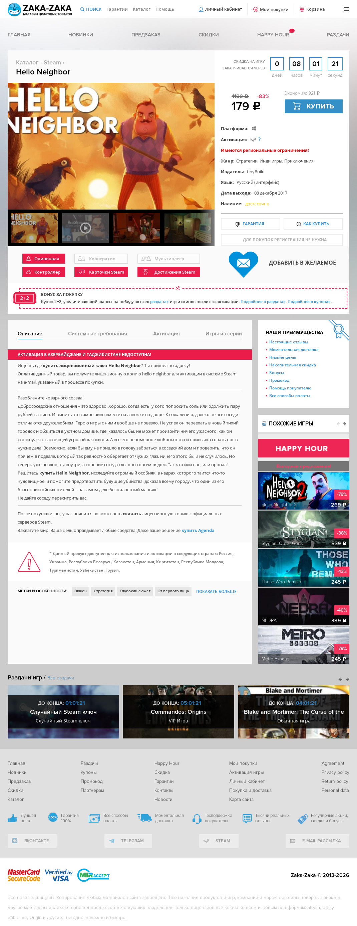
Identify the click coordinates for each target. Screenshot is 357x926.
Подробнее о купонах (309, 301)
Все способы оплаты (289, 395)
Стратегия (103, 591)
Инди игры (271, 161)
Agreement (333, 763)
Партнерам (92, 790)
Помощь (164, 9)
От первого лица (173, 591)
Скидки (209, 35)
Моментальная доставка (294, 349)
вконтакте (36, 841)
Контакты (163, 790)
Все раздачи (60, 678)
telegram (132, 841)
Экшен (80, 591)
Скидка (162, 772)
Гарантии (117, 9)
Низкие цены (282, 357)
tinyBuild (256, 172)
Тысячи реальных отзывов (272, 818)
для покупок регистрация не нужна (285, 240)
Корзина (315, 9)
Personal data (335, 790)
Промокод (279, 380)
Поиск (93, 9)
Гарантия (253, 224)
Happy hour (273, 35)
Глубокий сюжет (135, 591)
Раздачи (338, 35)
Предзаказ (145, 35)
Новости (163, 799)
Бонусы (276, 372)
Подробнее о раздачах (263, 301)
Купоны (89, 772)
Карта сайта (241, 799)
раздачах (159, 301)
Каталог (141, 9)
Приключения (299, 161)
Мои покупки (274, 9)
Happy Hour (166, 763)
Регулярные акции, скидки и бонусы (329, 818)
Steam (52, 62)
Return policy (335, 781)
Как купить (316, 224)
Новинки (80, 35)
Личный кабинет (223, 9)
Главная (19, 35)
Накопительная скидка (292, 365)
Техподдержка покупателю (218, 818)
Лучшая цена (28, 818)
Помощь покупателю (290, 388)
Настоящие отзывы (288, 342)
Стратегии (247, 161)
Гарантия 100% (70, 818)
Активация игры (246, 772)
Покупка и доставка (250, 790)
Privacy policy (335, 772)
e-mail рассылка (321, 841)
